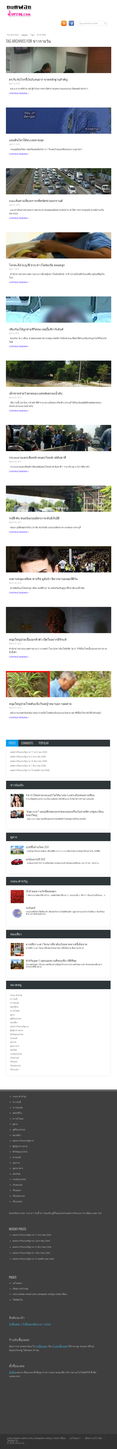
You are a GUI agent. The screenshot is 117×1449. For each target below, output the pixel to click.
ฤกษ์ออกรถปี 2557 (35, 859)
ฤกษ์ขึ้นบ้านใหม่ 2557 (37, 847)
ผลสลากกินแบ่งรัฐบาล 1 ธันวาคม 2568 (28, 765)
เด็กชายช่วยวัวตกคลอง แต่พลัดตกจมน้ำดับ (36, 393)
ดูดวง (12, 1014)
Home (24, 34)
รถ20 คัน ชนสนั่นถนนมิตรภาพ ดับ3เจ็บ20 (34, 518)
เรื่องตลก (14, 1061)
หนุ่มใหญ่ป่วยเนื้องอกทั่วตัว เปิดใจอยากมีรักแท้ (38, 639)
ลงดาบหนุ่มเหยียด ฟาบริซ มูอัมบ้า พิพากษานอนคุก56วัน (43, 578)
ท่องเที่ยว (13, 1022)
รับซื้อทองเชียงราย (32, 1324)
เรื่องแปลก (14, 1069)
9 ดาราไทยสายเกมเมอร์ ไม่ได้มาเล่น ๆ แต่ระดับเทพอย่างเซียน (60, 795)
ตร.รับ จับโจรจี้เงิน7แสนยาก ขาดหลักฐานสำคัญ (38, 79)
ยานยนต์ (13, 1038)
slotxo (47, 1324)
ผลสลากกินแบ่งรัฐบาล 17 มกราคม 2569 (28, 752)
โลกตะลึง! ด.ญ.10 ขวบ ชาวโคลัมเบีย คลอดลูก (37, 265)
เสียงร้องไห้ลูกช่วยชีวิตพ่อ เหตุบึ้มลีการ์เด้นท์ (36, 329)
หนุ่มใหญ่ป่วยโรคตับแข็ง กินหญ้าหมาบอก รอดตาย (40, 703)
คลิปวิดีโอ (14, 1007)
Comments (27, 743)
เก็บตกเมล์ (14, 1057)
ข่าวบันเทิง (14, 1003)
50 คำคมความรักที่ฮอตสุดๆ (41, 891)
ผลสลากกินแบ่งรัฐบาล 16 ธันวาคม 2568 (28, 761)
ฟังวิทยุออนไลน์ (16, 1034)
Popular (44, 743)
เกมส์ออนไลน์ (16, 1054)
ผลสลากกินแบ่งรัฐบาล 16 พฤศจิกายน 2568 (29, 770)
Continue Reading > (19, 93)
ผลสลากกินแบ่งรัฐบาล (19, 1026)
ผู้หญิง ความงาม (16, 1030)
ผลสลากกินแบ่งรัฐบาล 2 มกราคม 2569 (28, 756)
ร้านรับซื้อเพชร (60, 1346)
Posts (12, 743)
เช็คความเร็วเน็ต (20, 1288)
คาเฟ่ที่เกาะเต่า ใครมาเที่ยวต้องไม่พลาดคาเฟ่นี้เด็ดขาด (56, 944)
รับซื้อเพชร (14, 1324)
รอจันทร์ (30, 908)
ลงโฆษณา (18, 1283)
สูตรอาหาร (14, 1046)
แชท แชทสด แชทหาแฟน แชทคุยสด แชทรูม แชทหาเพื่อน (40, 1294)
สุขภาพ (13, 1042)
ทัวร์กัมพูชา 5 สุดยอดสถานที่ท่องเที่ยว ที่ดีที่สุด (51, 960)
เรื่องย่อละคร (15, 1065)
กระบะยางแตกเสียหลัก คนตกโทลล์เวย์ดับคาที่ (37, 457)
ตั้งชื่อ (12, 1372)
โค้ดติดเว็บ (18, 1299)
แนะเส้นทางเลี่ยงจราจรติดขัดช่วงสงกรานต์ (36, 200)
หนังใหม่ (13, 1050)
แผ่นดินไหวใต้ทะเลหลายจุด (26, 140)
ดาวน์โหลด (15, 1010)
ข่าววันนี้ (13, 999)
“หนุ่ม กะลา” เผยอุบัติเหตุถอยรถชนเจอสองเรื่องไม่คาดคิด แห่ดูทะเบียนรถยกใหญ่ (64, 813)
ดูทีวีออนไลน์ (15, 1018)
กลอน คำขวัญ (16, 995)
